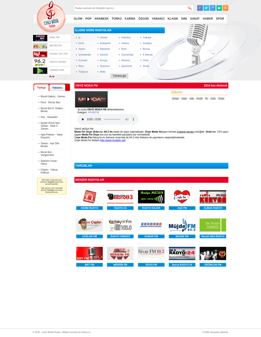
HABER (208, 18)
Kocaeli (83, 60)
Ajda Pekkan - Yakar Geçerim (52, 136)
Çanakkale (85, 54)
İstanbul (126, 37)
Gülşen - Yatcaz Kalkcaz (49, 171)
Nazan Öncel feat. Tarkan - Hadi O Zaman (50, 126)
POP (88, 18)
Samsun (105, 66)
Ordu (146, 60)
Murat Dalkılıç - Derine (53, 96)
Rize (81, 66)
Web (102, 71)
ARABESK (102, 18)
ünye (184, 98)
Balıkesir (105, 48)
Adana (125, 43)
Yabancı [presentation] (57, 87)
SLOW (78, 18)
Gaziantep (127, 54)
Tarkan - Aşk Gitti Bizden (50, 145)
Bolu (124, 48)
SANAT (195, 18)
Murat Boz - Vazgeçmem (47, 153)
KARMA (130, 18)
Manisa (125, 60)
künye (175, 98)
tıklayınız (86, 332)
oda (192, 98)
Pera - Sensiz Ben (50, 102)
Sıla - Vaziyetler (49, 117)
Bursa (146, 48)
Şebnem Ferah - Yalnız (49, 162)
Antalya (147, 43)
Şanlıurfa (126, 66)
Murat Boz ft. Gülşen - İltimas (52, 110)
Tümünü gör (119, 75)
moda (199, 98)
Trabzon (83, 71)
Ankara (147, 37)
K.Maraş (148, 54)
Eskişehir (105, 43)
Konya (103, 60)
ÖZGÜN (143, 18)
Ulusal (103, 37)
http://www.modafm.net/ (113, 140)
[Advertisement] (197, 52)
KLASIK (173, 18)
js (79, 37)
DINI (184, 18)
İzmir (81, 43)
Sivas (146, 66)
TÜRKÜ (117, 18)
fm (206, 98)
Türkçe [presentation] (41, 87)
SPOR (220, 18)
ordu (213, 98)
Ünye (221, 98)
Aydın (82, 48)
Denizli (104, 54)
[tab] (41, 87)
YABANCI (158, 18)
